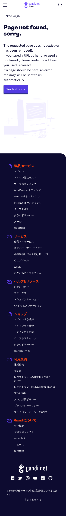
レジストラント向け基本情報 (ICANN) (34, 386)
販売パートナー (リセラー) (28, 247)
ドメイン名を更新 (24, 331)
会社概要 (19, 425)
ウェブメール (21, 260)
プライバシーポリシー (26, 405)
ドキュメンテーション (26, 299)
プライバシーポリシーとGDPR (30, 412)
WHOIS (17, 266)
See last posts (15, 89)
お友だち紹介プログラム (27, 273)
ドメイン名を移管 (24, 325)
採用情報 (19, 450)
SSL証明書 (19, 228)
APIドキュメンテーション (28, 305)
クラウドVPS (21, 209)
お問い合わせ (21, 286)
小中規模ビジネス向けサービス (31, 254)
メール (17, 221)
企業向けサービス (24, 241)
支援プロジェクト (24, 432)
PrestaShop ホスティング (28, 202)
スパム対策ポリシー (25, 399)
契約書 (17, 370)
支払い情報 (20, 393)
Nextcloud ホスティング (27, 196)
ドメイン (19, 171)
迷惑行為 (19, 364)
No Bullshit (20, 438)
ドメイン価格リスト (25, 177)
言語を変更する (33, 499)
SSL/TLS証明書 (22, 350)
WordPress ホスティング (27, 190)
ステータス (20, 293)
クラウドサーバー (24, 215)
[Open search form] (60, 5)
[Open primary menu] (5, 5)
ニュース (19, 444)
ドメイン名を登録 (24, 319)
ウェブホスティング (25, 184)
